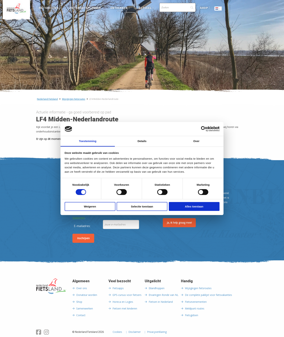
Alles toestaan (194, 206)
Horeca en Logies (122, 301)
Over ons (81, 288)
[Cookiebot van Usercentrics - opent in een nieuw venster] (204, 129)
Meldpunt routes (194, 308)
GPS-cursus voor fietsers (126, 295)
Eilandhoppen (156, 288)
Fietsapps (118, 288)
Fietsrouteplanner (85, 8)
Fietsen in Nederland (161, 301)
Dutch (218, 9)
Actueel (145, 8)
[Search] (177, 7)
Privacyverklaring (157, 332)
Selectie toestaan (142, 206)
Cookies (117, 332)
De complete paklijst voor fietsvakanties (208, 295)
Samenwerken (84, 308)
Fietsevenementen (196, 301)
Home (16, 8)
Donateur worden (86, 295)
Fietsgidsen (191, 315)
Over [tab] (196, 141)
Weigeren (90, 206)
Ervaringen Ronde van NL (163, 295)
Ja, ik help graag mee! (179, 222)
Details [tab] (141, 141)
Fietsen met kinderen (124, 308)
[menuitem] (16, 8)
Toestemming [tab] (87, 141)
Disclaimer (134, 332)
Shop (204, 8)
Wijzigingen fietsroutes (198, 288)
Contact (80, 315)
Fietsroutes (49, 8)
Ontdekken (119, 8)
